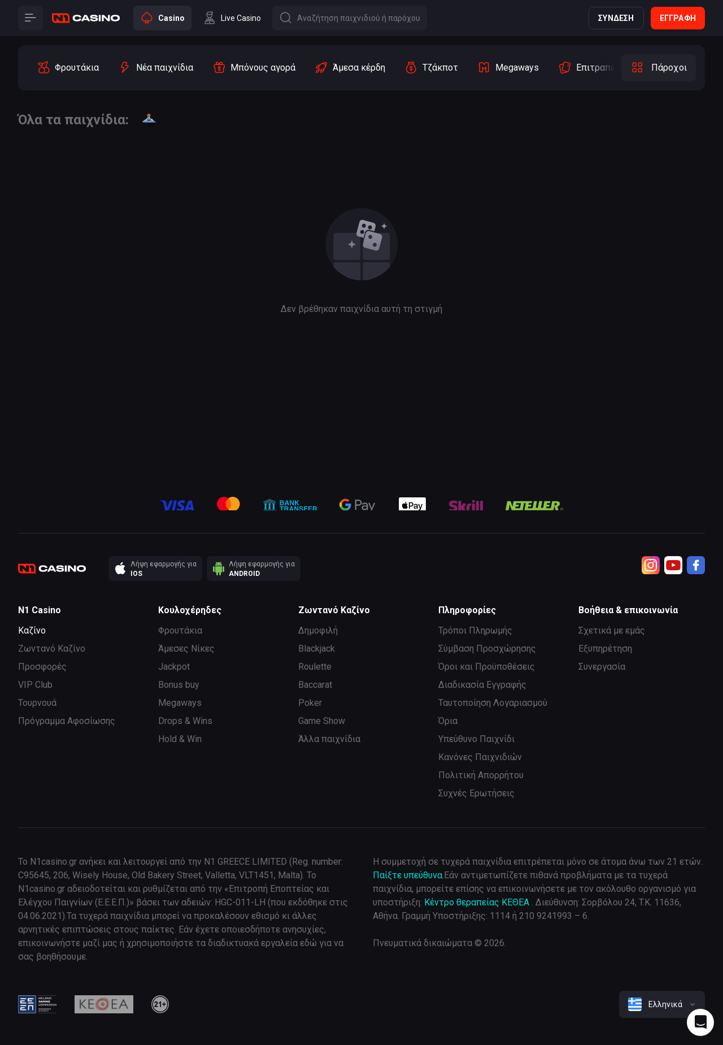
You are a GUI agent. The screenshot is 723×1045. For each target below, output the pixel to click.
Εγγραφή (678, 18)
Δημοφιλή (318, 630)
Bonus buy (178, 684)
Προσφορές (42, 666)
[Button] (30, 18)
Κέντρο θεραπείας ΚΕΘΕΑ (477, 902)
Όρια (448, 721)
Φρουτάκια (180, 630)
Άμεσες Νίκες (186, 648)
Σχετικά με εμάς (611, 630)
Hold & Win (180, 739)
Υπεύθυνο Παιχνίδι (476, 739)
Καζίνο (32, 630)
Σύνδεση (616, 18)
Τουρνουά (37, 702)
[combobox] (662, 1004)
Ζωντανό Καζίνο (51, 648)
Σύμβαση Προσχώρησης (487, 648)
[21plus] (160, 1004)
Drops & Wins (185, 721)
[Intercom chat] (700, 1022)
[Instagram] (651, 565)
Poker (310, 702)
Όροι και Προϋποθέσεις (486, 666)
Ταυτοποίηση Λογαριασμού (492, 702)
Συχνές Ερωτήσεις (476, 793)
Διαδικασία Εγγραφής (482, 684)
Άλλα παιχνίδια (329, 739)
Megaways (180, 702)
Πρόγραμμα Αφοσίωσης (66, 721)
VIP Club (35, 684)
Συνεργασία (601, 666)
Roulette (315, 666)
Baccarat (315, 684)
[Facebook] (696, 565)
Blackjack (316, 648)
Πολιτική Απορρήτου (481, 775)
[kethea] (104, 1004)
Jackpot (174, 666)
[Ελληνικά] (662, 1004)
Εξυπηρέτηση (605, 648)
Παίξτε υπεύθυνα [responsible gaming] (407, 875)
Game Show (321, 721)
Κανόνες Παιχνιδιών (480, 757)
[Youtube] (673, 565)
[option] (67, 67)
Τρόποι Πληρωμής (475, 630)
